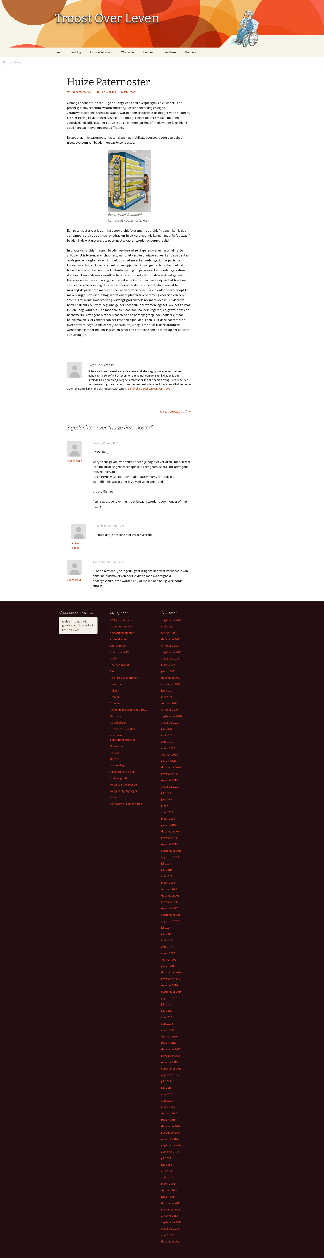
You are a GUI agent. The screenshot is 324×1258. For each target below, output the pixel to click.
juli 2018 (166, 863)
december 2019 (171, 767)
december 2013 (171, 1203)
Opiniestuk (116, 746)
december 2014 (171, 1126)
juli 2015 (166, 1081)
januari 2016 (168, 1043)
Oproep (115, 752)
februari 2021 (169, 703)
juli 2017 (166, 927)
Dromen (115, 697)
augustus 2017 (170, 921)
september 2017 (171, 915)
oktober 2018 (169, 844)
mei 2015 (166, 1094)
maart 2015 (168, 1107)
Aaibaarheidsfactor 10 (123, 633)
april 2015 (167, 1100)
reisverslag (117, 765)
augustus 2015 (170, 1075)
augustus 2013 (170, 1229)
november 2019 (170, 774)
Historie (148, 52)
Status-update (119, 778)
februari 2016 (169, 1036)
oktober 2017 (169, 908)
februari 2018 (169, 889)
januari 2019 (168, 825)
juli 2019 (166, 793)
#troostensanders (121, 626)
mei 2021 (166, 697)
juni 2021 (166, 690)
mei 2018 (166, 876)
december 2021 (171, 678)
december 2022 (171, 639)
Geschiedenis (118, 722)
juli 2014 (166, 1158)
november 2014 (170, 1132)
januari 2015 (168, 1120)
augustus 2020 (170, 722)
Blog (58, 52)
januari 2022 (168, 671)
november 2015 (170, 1056)
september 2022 (171, 652)
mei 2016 (166, 1017)
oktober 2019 (169, 780)
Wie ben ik (127, 52)
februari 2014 (169, 1190)
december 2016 (171, 972)
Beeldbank (169, 52)
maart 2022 (168, 665)
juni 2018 (166, 870)
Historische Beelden (122, 729)
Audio (113, 658)
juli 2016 (166, 1004)
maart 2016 (168, 1030)
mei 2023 (166, 626)
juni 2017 (166, 934)
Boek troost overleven (124, 678)
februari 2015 (169, 1113)
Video (113, 797)
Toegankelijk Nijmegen (124, 791)
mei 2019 (166, 806)
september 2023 (171, 620)
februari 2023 (169, 633)
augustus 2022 (170, 658)
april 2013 (167, 1235)
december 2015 (171, 1049)
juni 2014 (166, 1164)
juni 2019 (166, 799)
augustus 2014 (170, 1152)
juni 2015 (166, 1088)
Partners (190, 52)
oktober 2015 (169, 1062)
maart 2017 (168, 953)
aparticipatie (118, 645)
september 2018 (171, 851)
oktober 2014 (169, 1139)
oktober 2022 (169, 645)
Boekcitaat (116, 684)
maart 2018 (168, 883)
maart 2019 (168, 818)
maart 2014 (168, 1184)
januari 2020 (168, 761)
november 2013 (170, 1209)
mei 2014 (166, 1171)
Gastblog (75, 52)
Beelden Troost (119, 665)
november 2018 (170, 838)
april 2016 (167, 1023)
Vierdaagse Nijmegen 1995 (126, 804)
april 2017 (167, 947)
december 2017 (171, 895)
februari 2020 (169, 754)
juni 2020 (166, 729)
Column (111, 92)
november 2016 (170, 979)
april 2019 (167, 812)
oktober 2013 (169, 1216)
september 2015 (171, 1068)
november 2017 (170, 902)
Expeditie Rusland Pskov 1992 (128, 710)
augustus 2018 (170, 857)
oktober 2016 (169, 985)
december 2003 (171, 1241)
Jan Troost (129, 92)
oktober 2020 (169, 710)
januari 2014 (168, 1196)
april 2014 (167, 1177)
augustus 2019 (170, 786)
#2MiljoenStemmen (121, 620)
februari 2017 (169, 959)
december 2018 (171, 831)
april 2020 (167, 742)
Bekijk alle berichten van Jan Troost (151, 388)
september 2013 (171, 1222)
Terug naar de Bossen (123, 784)
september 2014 (171, 1145)
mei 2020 (166, 735)
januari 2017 (168, 966)
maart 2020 (168, 748)
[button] (129, 181)
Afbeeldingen (118, 639)
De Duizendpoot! (176, 411)
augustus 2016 (170, 998)
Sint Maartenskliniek (122, 772)
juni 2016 (166, 1011)
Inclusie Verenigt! (101, 52)
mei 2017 (166, 940)
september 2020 (171, 716)
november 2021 (170, 684)
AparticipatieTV (119, 652)
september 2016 (171, 991)
